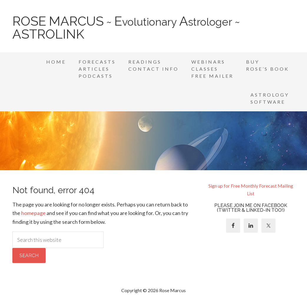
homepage (33, 213)
